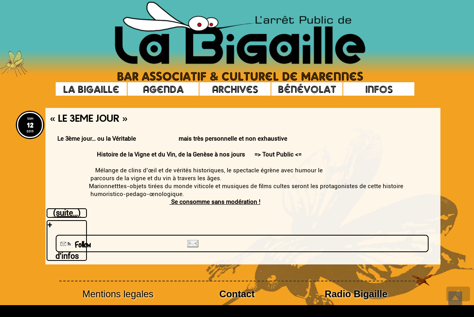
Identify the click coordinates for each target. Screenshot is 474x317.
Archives (235, 89)
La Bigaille (91, 89)
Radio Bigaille (356, 294)
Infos (379, 89)
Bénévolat (307, 89)
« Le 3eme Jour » (88, 119)
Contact (236, 294)
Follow (74, 244)
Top (455, 298)
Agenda (163, 89)
